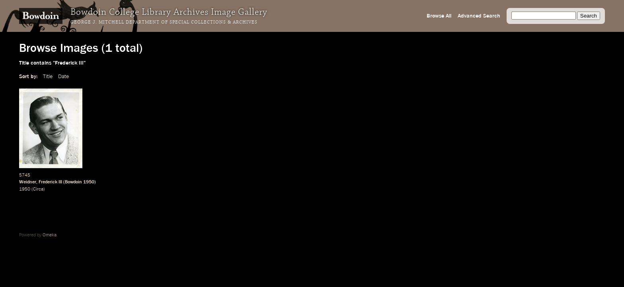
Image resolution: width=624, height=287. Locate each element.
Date (63, 76)
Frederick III (50, 182)
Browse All (439, 16)
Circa (38, 189)
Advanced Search (479, 16)
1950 (88, 182)
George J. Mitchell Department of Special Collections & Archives (163, 22)
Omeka (50, 235)
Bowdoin (73, 182)
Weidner (27, 182)
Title (48, 76)
